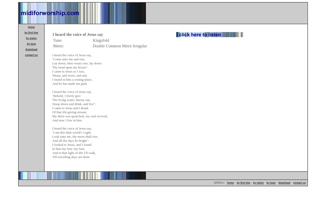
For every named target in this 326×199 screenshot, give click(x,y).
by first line (31, 32)
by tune (31, 43)
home (31, 27)
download (31, 49)
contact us (31, 55)
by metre (31, 38)
